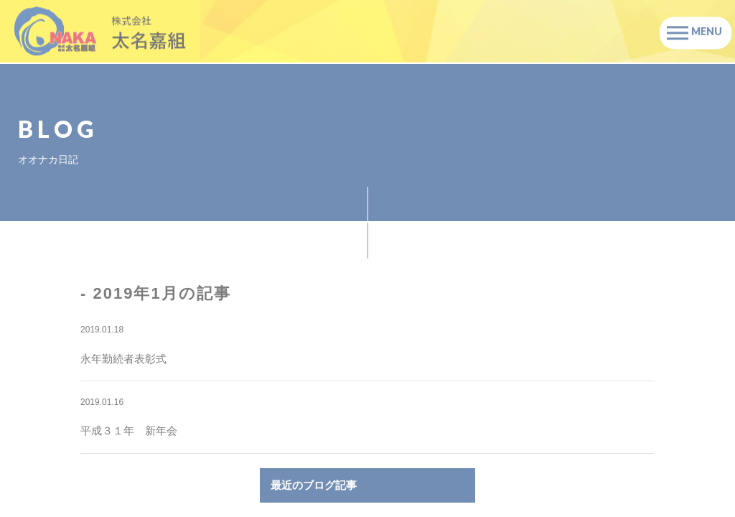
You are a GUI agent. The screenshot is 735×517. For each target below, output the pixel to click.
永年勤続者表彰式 (123, 359)
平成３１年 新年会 (128, 430)
